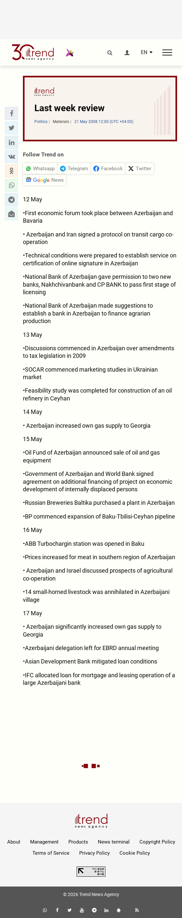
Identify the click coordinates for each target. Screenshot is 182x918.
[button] (11, 113)
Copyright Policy (157, 842)
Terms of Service (50, 853)
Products (78, 842)
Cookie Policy (134, 853)
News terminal (114, 842)
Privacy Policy (94, 853)
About (13, 842)
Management (44, 842)
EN (144, 52)
